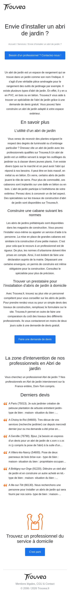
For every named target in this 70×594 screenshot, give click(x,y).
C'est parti (35, 551)
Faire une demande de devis (35, 339)
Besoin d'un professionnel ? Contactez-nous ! (35, 55)
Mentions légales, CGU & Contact (34, 583)
